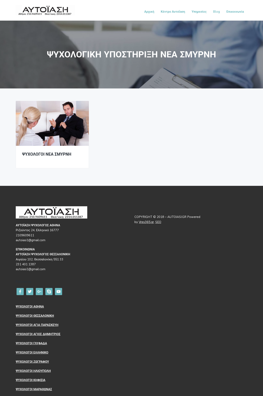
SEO (158, 222)
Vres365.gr (146, 222)
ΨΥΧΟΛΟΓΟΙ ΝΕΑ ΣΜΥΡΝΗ (46, 154)
